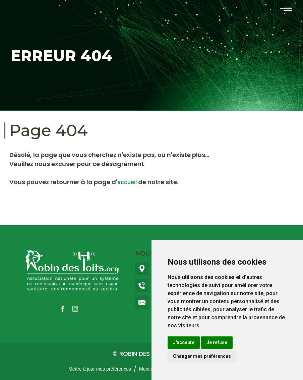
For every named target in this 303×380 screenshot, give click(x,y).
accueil (127, 181)
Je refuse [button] (216, 342)
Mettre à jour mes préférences (99, 369)
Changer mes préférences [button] (202, 356)
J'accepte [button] (183, 342)
